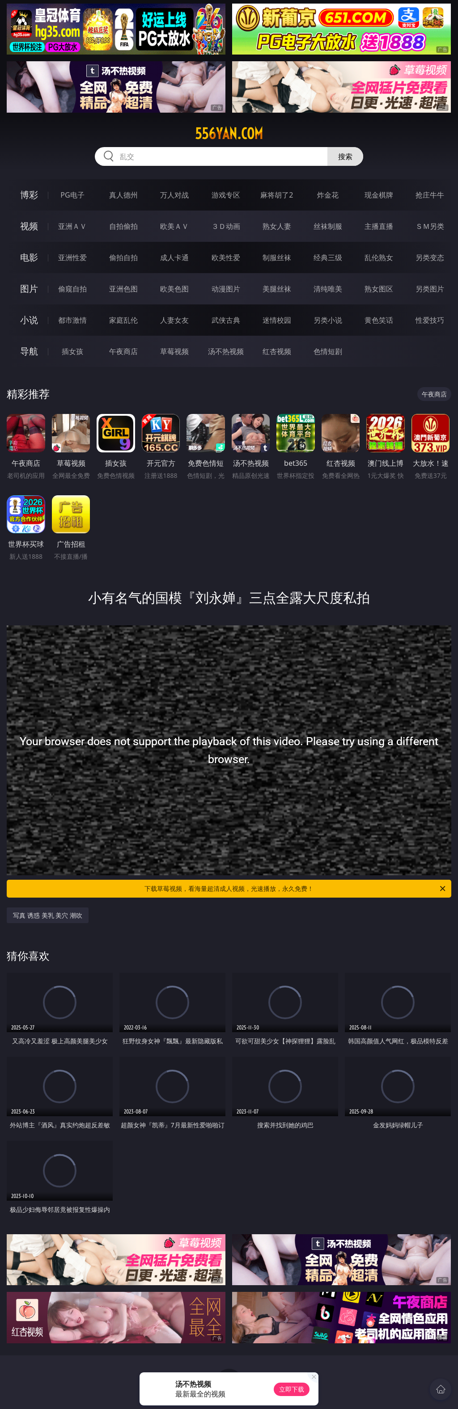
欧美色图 (174, 289)
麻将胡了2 (276, 195)
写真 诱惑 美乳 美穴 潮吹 (47, 915)
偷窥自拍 (72, 289)
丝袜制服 (328, 226)
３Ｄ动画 (226, 226)
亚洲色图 (123, 289)
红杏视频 (277, 351)
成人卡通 (174, 257)
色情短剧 (328, 351)
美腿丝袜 (277, 289)
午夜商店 (123, 351)
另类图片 (430, 289)
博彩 (29, 195)
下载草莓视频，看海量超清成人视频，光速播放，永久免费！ (295, 888)
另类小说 (328, 320)
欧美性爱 (226, 257)
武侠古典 (226, 320)
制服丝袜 (277, 257)
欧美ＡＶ (174, 226)
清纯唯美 (328, 289)
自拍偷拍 (123, 226)
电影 (29, 257)
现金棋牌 (379, 195)
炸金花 (328, 195)
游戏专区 (226, 195)
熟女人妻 (277, 226)
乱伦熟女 (379, 257)
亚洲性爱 (72, 257)
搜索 (345, 156)
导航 (29, 351)
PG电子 (72, 195)
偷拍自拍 (123, 257)
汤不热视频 (226, 351)
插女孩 (72, 351)
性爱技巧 (430, 320)
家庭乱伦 (123, 320)
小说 (29, 320)
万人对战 (174, 195)
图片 (29, 289)
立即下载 (291, 1389)
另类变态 (430, 257)
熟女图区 (379, 289)
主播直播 (379, 226)
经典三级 (328, 257)
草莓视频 (174, 351)
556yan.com (229, 134)
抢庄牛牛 (430, 195)
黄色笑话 (379, 320)
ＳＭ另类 (430, 226)
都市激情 (72, 320)
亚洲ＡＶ (72, 226)
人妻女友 (174, 320)
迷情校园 (277, 320)
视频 (29, 226)
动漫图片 (226, 289)
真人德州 (123, 195)
